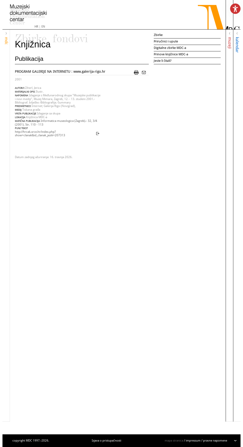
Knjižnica (33, 44)
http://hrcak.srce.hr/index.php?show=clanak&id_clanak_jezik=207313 (40, 133)
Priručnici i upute (166, 41)
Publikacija (29, 58)
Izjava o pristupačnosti (106, 440)
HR (36, 26)
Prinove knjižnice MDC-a (171, 54)
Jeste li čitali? (163, 61)
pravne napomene (215, 440)
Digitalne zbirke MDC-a (170, 48)
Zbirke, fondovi (51, 36)
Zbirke (158, 35)
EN (43, 26)
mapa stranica (174, 440)
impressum (193, 440)
